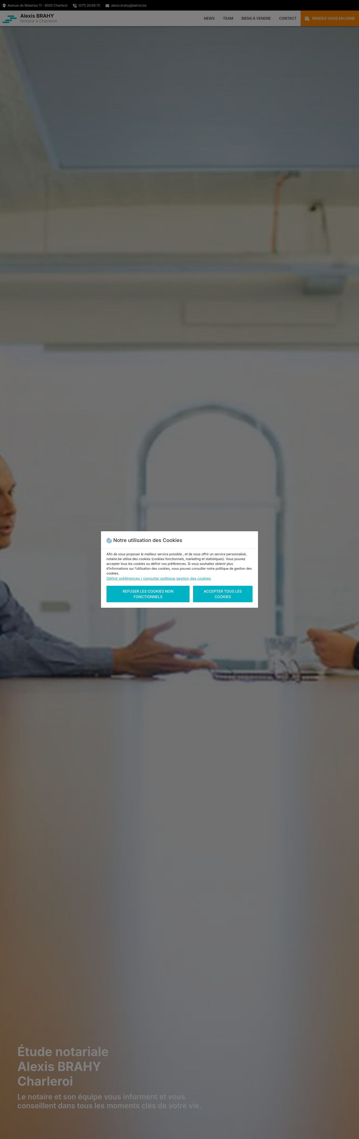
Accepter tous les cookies (223, 594)
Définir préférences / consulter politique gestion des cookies (158, 578)
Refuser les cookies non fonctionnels (148, 594)
